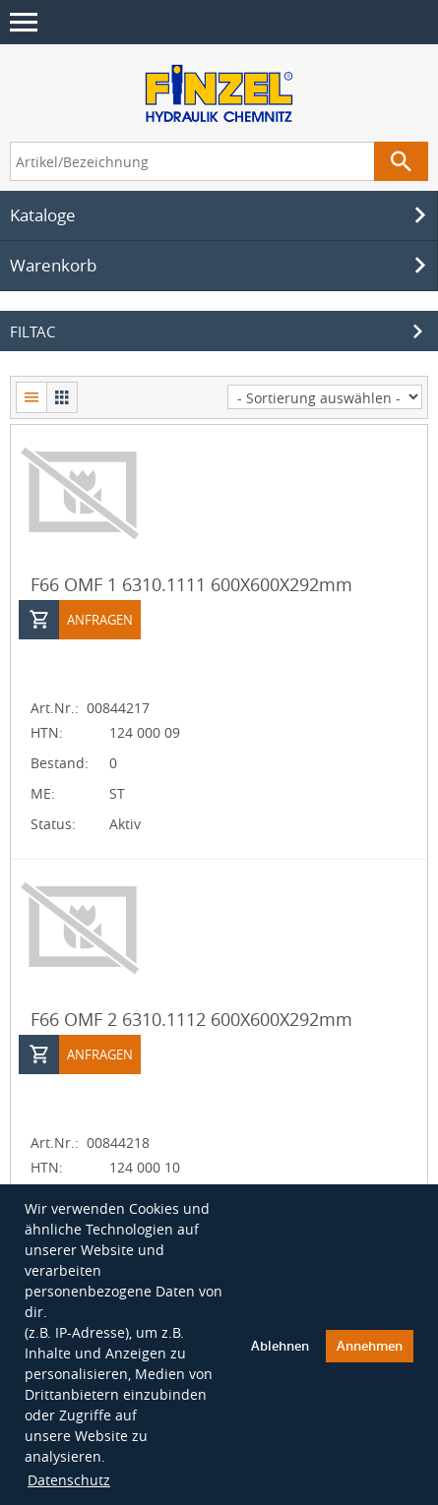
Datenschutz (69, 1478)
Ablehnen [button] (280, 1344)
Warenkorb (221, 263)
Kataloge (221, 213)
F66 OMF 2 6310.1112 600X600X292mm (191, 1017)
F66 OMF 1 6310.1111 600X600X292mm (191, 582)
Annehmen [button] (370, 1344)
